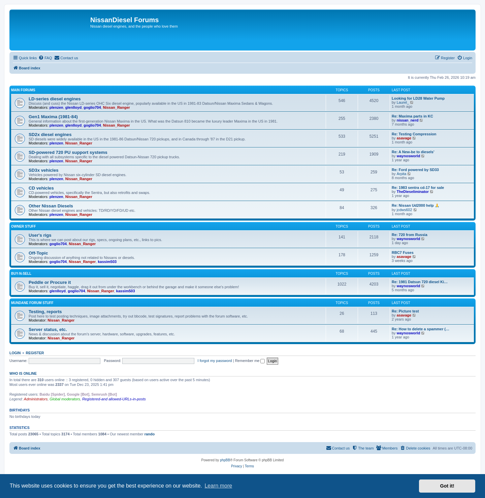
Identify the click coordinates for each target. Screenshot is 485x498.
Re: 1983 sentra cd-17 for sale (418, 188)
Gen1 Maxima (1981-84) (53, 116)
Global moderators (65, 399)
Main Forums (23, 90)
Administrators (35, 399)
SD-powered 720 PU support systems (68, 152)
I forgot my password (215, 361)
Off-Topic (38, 253)
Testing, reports (45, 311)
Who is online (23, 373)
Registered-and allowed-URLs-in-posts (114, 399)
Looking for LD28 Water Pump (418, 98)
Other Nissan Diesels (51, 205)
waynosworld (408, 156)
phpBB (225, 460)
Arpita (402, 174)
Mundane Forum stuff (32, 303)
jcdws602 (404, 210)
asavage (404, 138)
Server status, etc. (48, 329)
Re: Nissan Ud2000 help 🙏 (416, 205)
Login (15, 353)
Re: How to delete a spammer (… (420, 329)
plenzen (56, 107)
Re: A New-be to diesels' (413, 152)
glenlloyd (73, 107)
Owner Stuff (23, 226)
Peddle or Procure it (50, 282)
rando (149, 434)
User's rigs (40, 235)
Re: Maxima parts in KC (412, 116)
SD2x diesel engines (50, 134)
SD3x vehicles (44, 170)
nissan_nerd (408, 120)
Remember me (250, 361)
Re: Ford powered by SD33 (415, 170)
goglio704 (92, 107)
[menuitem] (45, 58)
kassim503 (107, 262)
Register (35, 353)
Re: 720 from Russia (409, 235)
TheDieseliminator (413, 192)
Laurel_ (403, 102)
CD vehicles (41, 188)
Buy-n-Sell (21, 273)
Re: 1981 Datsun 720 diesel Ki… (420, 282)
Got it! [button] (447, 486)
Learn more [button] (218, 486)
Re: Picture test (405, 311)
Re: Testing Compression (414, 134)
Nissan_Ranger (116, 107)
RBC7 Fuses (403, 253)
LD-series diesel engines (55, 98)
